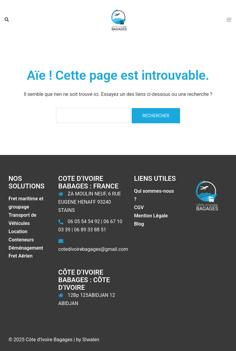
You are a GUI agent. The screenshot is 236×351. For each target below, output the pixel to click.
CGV (139, 207)
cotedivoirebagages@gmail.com (93, 249)
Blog (139, 224)
